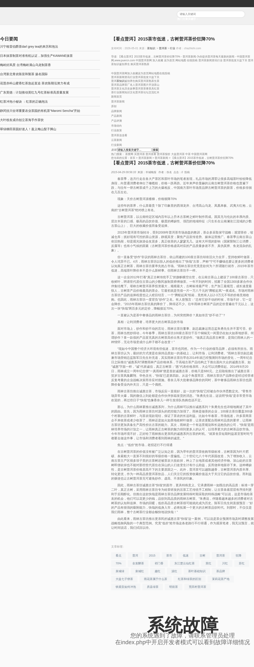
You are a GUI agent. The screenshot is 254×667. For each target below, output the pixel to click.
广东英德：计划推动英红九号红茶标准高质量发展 (34, 92)
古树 (202, 555)
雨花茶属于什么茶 (155, 579)
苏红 (242, 563)
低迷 (186, 555)
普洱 (135, 555)
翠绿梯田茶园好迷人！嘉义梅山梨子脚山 (28, 129)
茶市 (169, 555)
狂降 (239, 555)
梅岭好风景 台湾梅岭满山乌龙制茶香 (25, 65)
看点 (118, 555)
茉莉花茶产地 (220, 579)
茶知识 (151, 48)
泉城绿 (120, 571)
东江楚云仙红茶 (184, 563)
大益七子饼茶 (124, 579)
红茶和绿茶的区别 (189, 579)
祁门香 (159, 563)
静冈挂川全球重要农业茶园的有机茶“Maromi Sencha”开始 (40, 111)
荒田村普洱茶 (197, 586)
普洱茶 (163, 48)
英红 (208, 563)
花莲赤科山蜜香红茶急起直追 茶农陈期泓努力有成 (35, 83)
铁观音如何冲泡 (126, 586)
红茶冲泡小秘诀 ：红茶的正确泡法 (24, 101)
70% (118, 563)
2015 (152, 555)
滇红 (174, 571)
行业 (172, 48)
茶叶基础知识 (197, 571)
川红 (225, 563)
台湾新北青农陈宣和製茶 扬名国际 (24, 74)
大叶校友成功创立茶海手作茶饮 (22, 120)
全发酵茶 (138, 563)
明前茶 (173, 586)
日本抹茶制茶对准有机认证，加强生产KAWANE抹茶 (36, 55)
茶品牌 (220, 571)
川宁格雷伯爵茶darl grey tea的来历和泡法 (29, 46)
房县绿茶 (152, 586)
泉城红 (139, 571)
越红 (157, 571)
